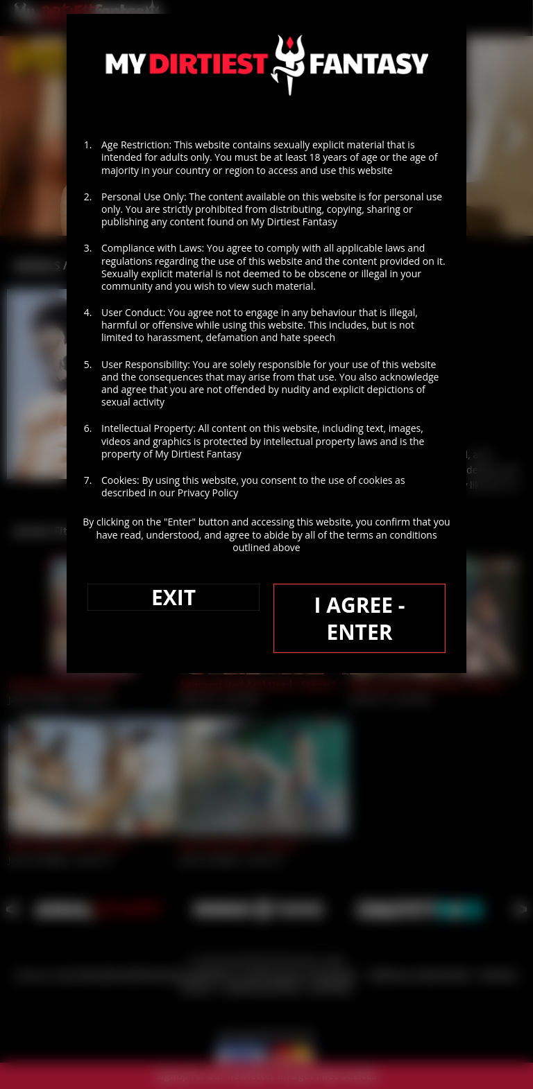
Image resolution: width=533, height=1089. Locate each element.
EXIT (173, 597)
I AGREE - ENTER (359, 618)
